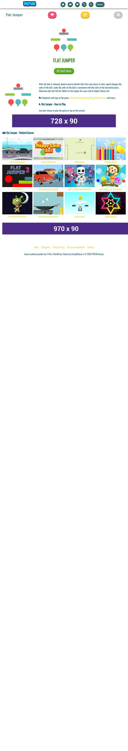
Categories (45, 247)
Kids (91, 97)
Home (36, 247)
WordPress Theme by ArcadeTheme (68, 254)
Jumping (85, 97)
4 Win (49, 254)
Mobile (97, 97)
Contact (100, 4)
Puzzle (103, 97)
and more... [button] (111, 97)
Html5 (78, 97)
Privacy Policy (59, 247)
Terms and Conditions (76, 247)
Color (72, 97)
